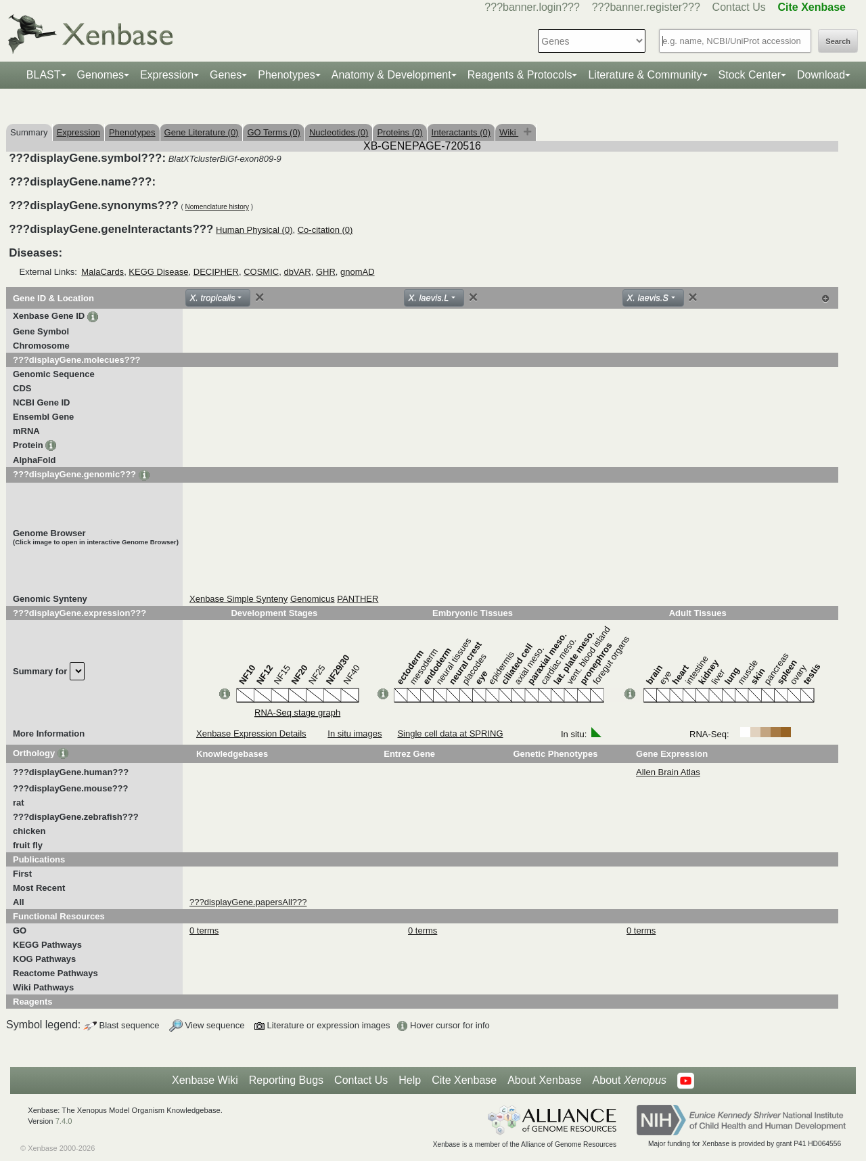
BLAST (43, 75)
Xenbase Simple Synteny (238, 599)
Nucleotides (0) (338, 132)
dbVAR (297, 272)
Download (821, 75)
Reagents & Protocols (520, 75)
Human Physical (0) (254, 230)
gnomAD (357, 272)
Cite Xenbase (464, 1080)
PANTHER (357, 599)
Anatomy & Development (391, 75)
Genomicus (312, 599)
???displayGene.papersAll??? (247, 902)
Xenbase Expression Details (251, 733)
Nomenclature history (217, 207)
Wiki (508, 132)
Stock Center (750, 75)
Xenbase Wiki (205, 1080)
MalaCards (102, 272)
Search (837, 41)
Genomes (100, 75)
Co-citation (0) (325, 230)
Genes (226, 75)
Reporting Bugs (286, 1080)
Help (409, 1080)
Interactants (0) (461, 132)
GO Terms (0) (273, 132)
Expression (166, 75)
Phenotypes (286, 75)
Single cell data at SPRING (450, 733)
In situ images (354, 733)
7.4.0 (63, 1121)
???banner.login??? (532, 7)
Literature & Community (645, 75)
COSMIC (261, 272)
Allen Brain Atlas (668, 772)
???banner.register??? (646, 7)
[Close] (260, 297)
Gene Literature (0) (201, 132)
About (629, 1080)
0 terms (204, 930)
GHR (326, 272)
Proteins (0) (399, 132)
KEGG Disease (158, 272)
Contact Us (739, 7)
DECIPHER (216, 272)
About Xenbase (544, 1080)
